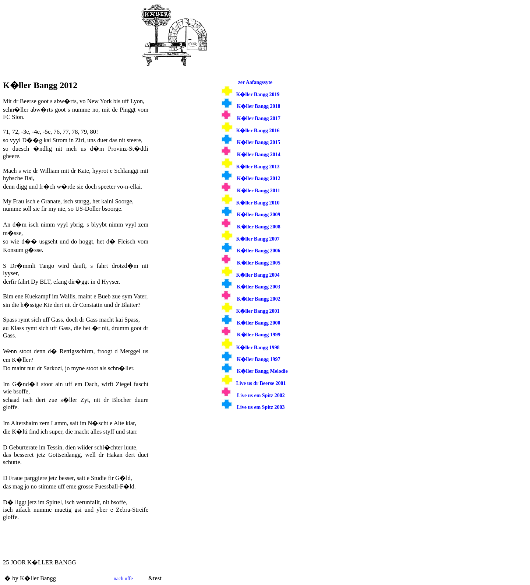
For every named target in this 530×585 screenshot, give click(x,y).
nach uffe (123, 578)
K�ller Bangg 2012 (258, 178)
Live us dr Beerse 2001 (261, 383)
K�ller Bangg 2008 (258, 227)
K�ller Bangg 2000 (258, 323)
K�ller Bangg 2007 (258, 239)
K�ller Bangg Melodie (262, 371)
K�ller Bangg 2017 (258, 118)
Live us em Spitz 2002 (261, 395)
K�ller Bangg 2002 (258, 299)
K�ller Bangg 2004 (258, 275)
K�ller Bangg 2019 (258, 94)
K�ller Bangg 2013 (258, 166)
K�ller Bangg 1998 (258, 347)
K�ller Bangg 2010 (258, 203)
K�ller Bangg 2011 (258, 190)
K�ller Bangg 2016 (258, 130)
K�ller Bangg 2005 (258, 263)
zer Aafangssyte (255, 82)
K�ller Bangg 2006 (258, 250)
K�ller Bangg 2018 (258, 106)
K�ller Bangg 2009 (258, 214)
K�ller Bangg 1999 (258, 334)
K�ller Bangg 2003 (258, 287)
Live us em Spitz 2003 (261, 407)
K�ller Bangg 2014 (258, 154)
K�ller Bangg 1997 (258, 359)
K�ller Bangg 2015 (258, 142)
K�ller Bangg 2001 (258, 311)
